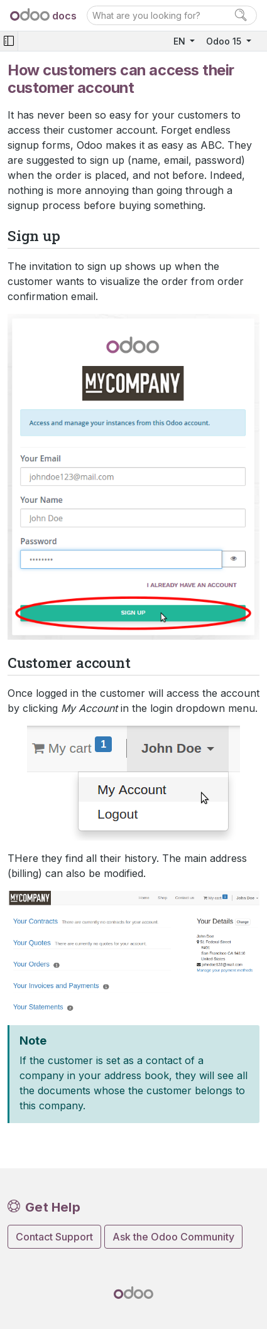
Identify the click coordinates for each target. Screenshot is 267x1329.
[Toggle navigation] (9, 41)
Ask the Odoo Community (173, 1236)
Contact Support (54, 1236)
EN (180, 41)
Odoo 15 (225, 41)
